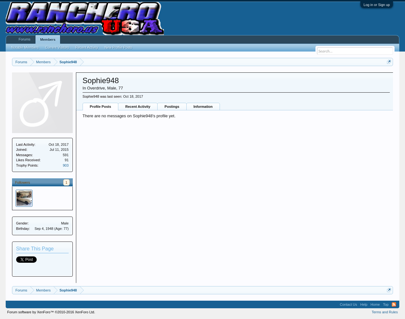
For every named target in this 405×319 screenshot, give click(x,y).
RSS (394, 304)
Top (386, 304)
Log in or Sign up (377, 5)
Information (203, 106)
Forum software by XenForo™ (51, 312)
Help (363, 304)
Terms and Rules (385, 312)
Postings (172, 106)
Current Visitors (57, 47)
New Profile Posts (118, 47)
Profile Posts (100, 106)
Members (47, 39)
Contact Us (348, 304)
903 (65, 165)
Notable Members (25, 47)
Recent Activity (137, 106)
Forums (24, 39)
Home (375, 304)
